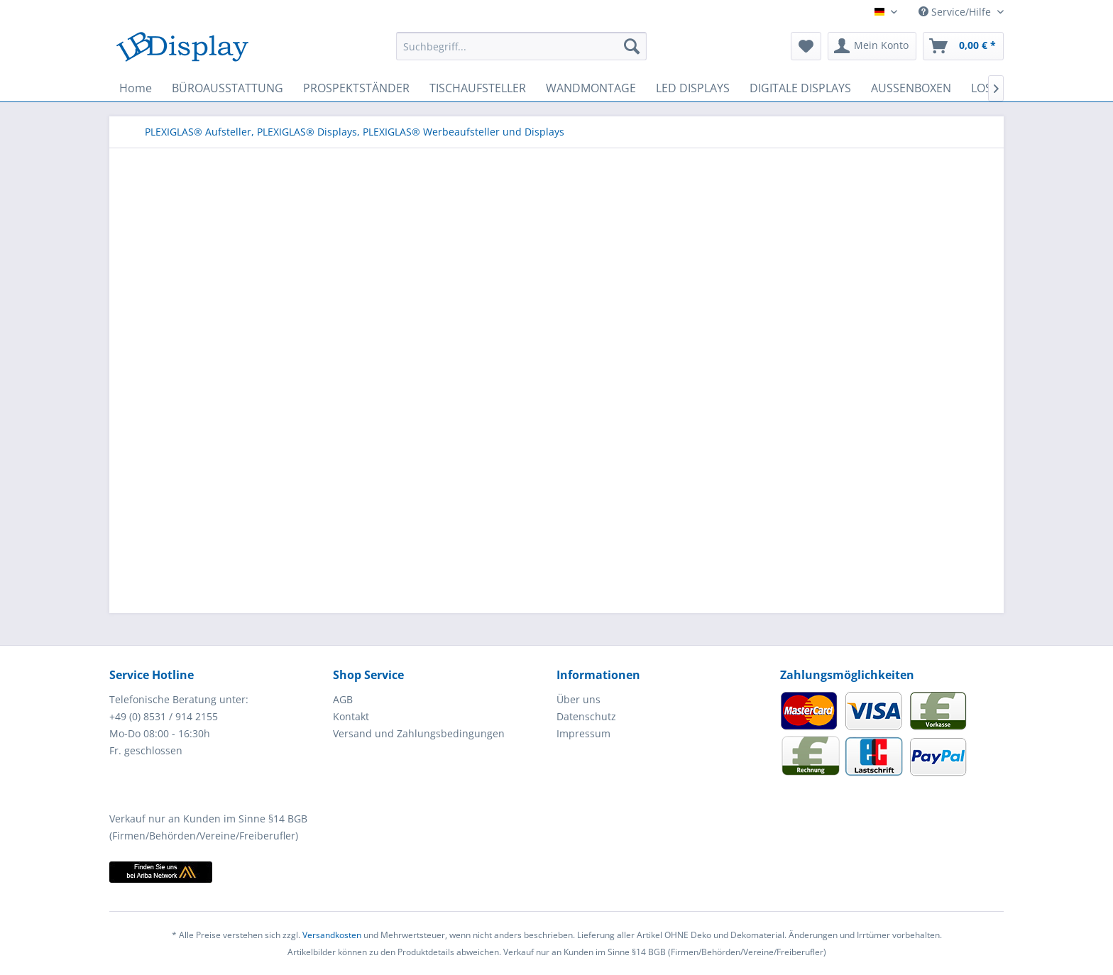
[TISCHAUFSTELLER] (478, 88)
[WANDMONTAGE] (591, 88)
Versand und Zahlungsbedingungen (419, 733)
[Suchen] (632, 46)
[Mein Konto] (872, 46)
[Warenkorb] (963, 46)
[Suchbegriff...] (521, 46)
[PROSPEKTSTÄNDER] (356, 88)
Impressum (583, 733)
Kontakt (351, 716)
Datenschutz (586, 716)
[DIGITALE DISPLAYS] (800, 88)
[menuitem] (521, 46)
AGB (343, 699)
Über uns (578, 699)
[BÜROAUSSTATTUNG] (227, 88)
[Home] (135, 88)
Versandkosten (331, 935)
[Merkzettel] (806, 46)
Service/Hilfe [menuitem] (956, 11)
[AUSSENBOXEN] (911, 88)
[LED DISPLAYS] (693, 88)
